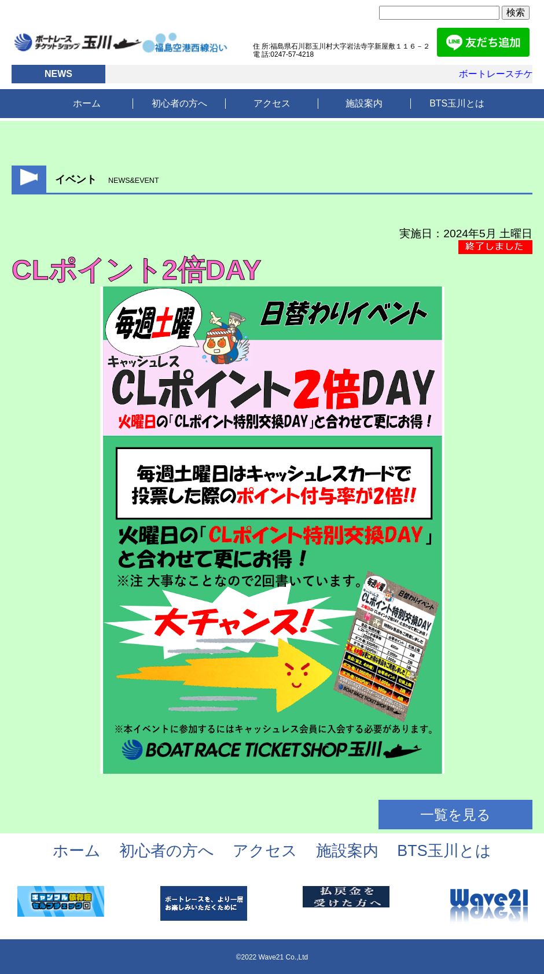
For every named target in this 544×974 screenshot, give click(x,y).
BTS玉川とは (456, 103)
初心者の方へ (179, 103)
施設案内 (364, 103)
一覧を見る (455, 814)
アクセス (272, 103)
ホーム (87, 103)
